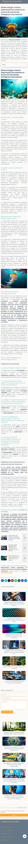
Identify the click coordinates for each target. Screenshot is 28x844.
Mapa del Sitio (4, 840)
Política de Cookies (5, 833)
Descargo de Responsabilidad (7, 836)
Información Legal (5, 827)
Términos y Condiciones (6, 830)
